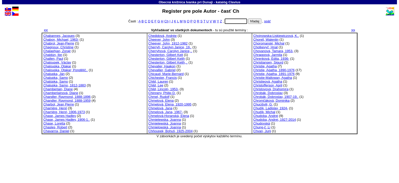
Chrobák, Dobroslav (268, 93)
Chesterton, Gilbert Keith (166, 58)
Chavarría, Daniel (56, 131)
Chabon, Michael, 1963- (61, 39)
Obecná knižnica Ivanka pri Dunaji (186, 2)
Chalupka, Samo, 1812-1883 (64, 85)
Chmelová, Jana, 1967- (165, 112)
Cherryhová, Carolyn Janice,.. (170, 51)
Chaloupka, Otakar (57, 66)
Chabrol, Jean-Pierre (58, 43)
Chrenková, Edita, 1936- (271, 58)
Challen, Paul (53, 58)
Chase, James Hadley (59, 116)
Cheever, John (159, 39)
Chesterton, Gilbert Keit (165, 55)
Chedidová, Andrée (162, 36)
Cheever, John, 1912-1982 (168, 43)
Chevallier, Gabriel (162, 70)
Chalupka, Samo (55, 78)
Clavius (234, 2)
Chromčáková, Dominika (271, 100)
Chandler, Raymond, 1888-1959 (67, 100)
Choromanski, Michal (268, 43)
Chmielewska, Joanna (164, 119)
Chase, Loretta (54, 123)
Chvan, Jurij (262, 131)
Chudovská (261, 123)
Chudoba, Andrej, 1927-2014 (274, 119)
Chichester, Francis (162, 78)
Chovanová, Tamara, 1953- (273, 51)
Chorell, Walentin (265, 39)
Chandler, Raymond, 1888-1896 (67, 97)
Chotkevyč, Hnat (265, 47)
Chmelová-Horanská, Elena (168, 116)
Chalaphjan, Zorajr (57, 51)
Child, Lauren (158, 81)
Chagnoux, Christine (58, 47)
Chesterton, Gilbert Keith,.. (168, 62)
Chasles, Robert (55, 127)
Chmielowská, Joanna (164, 127)
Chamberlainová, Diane (60, 93)
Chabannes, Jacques (59, 36)
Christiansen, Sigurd (268, 62)
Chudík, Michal (264, 112)
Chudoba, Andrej (265, 116)
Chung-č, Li (261, 127)
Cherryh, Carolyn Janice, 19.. (170, 47)
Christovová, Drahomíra (270, 89)
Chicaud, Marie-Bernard (166, 74)
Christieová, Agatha (267, 81)
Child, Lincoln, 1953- (163, 89)
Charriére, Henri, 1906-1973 (64, 112)
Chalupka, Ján (54, 74)
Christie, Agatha (265, 66)
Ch (166, 21)
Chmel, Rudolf (158, 97)
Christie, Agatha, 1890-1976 (274, 70)
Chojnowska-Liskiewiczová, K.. (276, 36)
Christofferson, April (267, 85)
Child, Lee (155, 85)
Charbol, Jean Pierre (58, 104)
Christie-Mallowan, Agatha (272, 78)
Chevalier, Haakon (162, 66)
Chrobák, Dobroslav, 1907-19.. (275, 97)
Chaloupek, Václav (57, 62)
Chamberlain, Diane (58, 89)
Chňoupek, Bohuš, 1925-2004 (170, 131)
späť (267, 21)
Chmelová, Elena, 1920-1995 (170, 104)
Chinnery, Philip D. (162, 93)
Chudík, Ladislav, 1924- (270, 108)
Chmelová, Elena (161, 100)
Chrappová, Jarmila (267, 55)
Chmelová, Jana (160, 108)
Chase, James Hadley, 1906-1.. (66, 119)
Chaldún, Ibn (52, 55)
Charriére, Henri (55, 108)
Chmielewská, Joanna (164, 123)
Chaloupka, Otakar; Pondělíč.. (65, 70)
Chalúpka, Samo (55, 81)
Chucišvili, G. (263, 104)
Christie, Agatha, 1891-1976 (274, 74)
